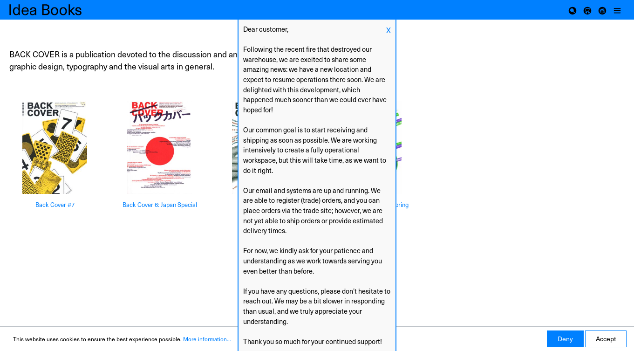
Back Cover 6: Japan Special (160, 205)
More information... (207, 339)
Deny (565, 339)
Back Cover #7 (55, 205)
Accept (606, 339)
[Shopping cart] (587, 9)
